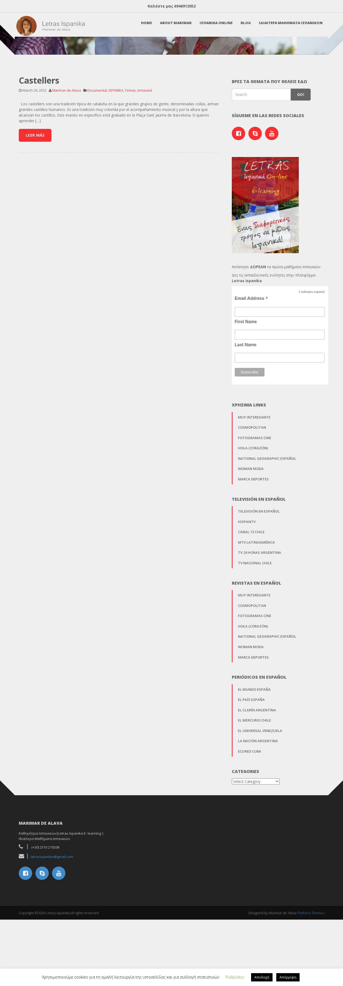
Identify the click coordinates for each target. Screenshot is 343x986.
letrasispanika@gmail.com (52, 930)
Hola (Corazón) (253, 522)
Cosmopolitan (252, 501)
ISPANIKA (116, 164)
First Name (246, 396)
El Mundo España (254, 763)
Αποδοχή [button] (261, 977)
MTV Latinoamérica (256, 616)
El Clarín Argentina (257, 784)
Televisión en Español (259, 585)
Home (144, 26)
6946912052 (185, 6)
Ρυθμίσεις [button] (235, 977)
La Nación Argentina (258, 815)
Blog (243, 26)
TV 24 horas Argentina (259, 626)
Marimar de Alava (66, 164)
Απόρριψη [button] (287, 977)
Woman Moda (251, 542)
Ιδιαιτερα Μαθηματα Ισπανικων (288, 26)
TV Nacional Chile (255, 636)
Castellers (39, 154)
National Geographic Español (267, 532)
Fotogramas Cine (254, 511)
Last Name (245, 418)
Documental (97, 164)
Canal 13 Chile (251, 606)
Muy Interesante (254, 491)
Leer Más (35, 209)
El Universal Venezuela (260, 804)
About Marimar (173, 26)
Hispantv (247, 595)
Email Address (251, 372)
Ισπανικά (144, 164)
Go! (300, 168)
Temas (130, 164)
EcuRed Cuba (249, 825)
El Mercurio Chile (254, 794)
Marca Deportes (253, 553)
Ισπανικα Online (213, 26)
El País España (251, 773)
